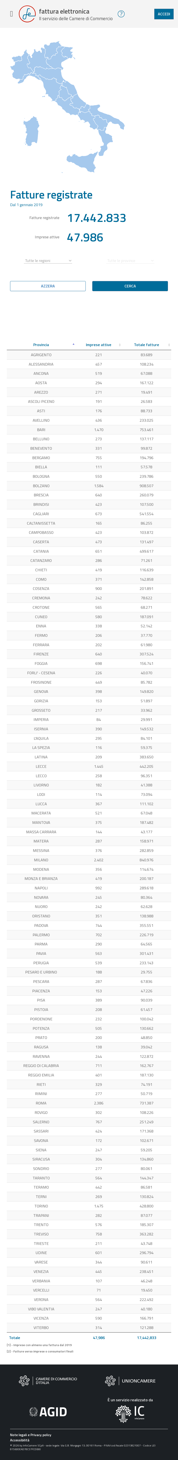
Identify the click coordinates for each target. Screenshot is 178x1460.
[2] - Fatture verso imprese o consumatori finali (40, 1352)
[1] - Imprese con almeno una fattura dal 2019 (39, 1345)
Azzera (48, 286)
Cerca (130, 286)
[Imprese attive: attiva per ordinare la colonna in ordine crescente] (99, 345)
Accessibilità (19, 1440)
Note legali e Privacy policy (30, 1435)
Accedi (164, 14)
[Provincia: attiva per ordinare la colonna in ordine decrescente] (41, 345)
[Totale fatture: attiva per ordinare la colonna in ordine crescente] (146, 345)
